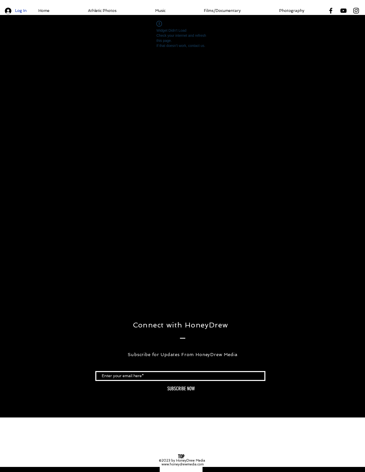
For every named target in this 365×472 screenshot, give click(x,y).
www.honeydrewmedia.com (182, 464)
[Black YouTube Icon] (343, 10)
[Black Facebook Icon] (331, 10)
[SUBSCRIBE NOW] (181, 389)
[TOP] (181, 456)
